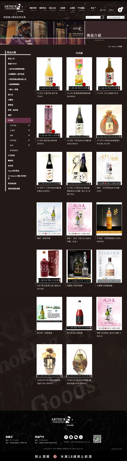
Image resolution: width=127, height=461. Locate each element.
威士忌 (10, 95)
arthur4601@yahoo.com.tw (80, 442)
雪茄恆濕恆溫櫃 (14, 189)
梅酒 (11, 145)
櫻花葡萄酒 (14, 150)
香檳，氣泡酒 (13, 110)
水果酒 (12, 130)
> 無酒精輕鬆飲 (14, 84)
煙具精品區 (12, 183)
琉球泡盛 (13, 140)
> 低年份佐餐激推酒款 (16, 69)
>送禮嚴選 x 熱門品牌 (16, 74)
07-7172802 (14, 440)
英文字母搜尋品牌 (114, 17)
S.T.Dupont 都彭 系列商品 (17, 177)
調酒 (9, 115)
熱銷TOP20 (12, 64)
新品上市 (11, 59)
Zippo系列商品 (13, 171)
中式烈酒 (11, 155)
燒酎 (11, 135)
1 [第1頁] (77, 397)
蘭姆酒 (10, 161)
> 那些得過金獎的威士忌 (17, 79)
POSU (120, 449)
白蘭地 (10, 100)
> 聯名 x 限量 (13, 89)
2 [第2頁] (81, 397)
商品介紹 (114, 46)
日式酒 (10, 120)
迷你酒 (10, 166)
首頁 (109, 46)
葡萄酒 (10, 105)
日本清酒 (13, 125)
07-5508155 (43, 440)
